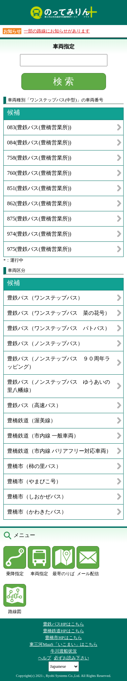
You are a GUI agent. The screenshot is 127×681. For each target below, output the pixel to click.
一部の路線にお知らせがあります (57, 30)
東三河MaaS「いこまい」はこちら (63, 644)
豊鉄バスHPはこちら (63, 624)
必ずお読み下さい (71, 657)
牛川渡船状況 (63, 651)
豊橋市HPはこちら (63, 637)
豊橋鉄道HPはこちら (63, 630)
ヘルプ (44, 657)
